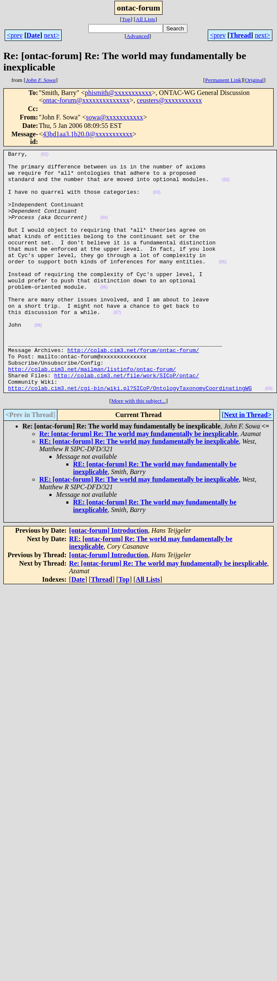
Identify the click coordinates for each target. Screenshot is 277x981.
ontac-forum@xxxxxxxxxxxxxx (86, 100)
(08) (38, 360)
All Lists (145, 19)
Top (126, 19)
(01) (45, 155)
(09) (268, 436)
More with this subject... (138, 449)
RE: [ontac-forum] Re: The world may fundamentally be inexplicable (139, 489)
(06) (104, 315)
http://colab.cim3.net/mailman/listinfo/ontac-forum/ (92, 413)
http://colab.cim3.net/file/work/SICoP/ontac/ (126, 421)
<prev (14, 35)
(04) (104, 231)
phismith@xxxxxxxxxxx (118, 92)
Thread (240, 35)
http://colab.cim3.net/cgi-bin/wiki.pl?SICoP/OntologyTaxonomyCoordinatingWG (130, 436)
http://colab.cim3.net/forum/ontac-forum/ (133, 390)
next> (52, 35)
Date (33, 35)
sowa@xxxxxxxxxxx (115, 117)
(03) (156, 201)
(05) (222, 284)
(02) (226, 186)
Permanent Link (223, 80)
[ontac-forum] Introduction (108, 578)
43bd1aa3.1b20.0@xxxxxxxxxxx (88, 134)
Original (254, 80)
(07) (117, 345)
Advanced (137, 36)
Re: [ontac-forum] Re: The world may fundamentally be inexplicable (138, 481)
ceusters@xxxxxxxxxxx (169, 100)
